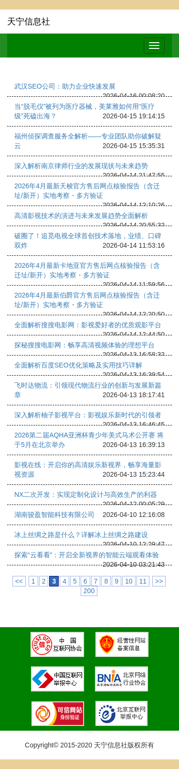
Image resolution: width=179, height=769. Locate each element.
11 (143, 581)
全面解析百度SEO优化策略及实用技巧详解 (78, 365)
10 (129, 581)
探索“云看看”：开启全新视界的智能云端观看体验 (86, 555)
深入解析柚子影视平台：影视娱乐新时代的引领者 (87, 415)
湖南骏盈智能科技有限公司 (54, 514)
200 (89, 591)
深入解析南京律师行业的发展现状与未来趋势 (81, 166)
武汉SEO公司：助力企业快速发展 (65, 86)
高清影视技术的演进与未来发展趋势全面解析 (81, 215)
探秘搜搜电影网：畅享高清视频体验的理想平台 (84, 345)
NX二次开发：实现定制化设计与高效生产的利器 (85, 494)
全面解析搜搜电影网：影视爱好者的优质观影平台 (87, 325)
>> (159, 581)
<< (19, 581)
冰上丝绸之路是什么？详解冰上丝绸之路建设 (81, 535)
